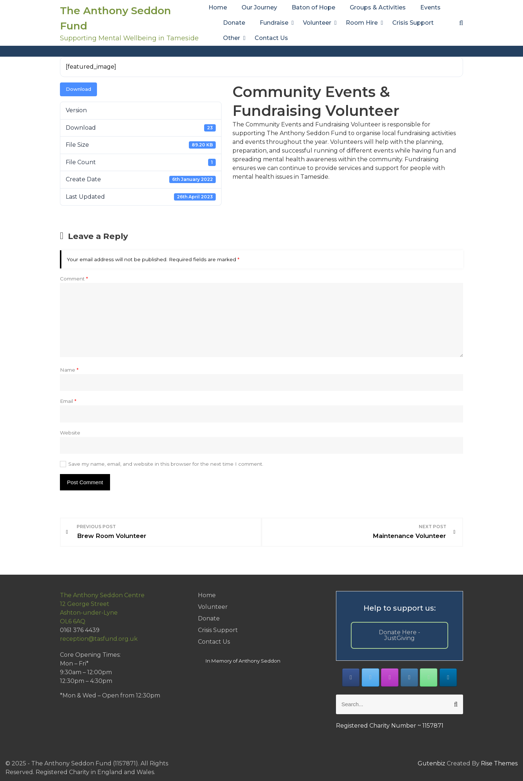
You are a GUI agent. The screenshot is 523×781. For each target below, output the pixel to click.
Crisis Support (413, 22)
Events (430, 7)
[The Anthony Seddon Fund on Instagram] (389, 677)
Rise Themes (499, 762)
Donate (234, 22)
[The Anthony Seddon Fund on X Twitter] (370, 677)
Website (70, 433)
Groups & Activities (378, 7)
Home (217, 7)
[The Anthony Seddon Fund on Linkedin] (448, 677)
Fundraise (274, 22)
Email (68, 401)
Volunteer (317, 22)
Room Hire (362, 22)
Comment (74, 279)
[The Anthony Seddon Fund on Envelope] (409, 677)
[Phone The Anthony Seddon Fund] (428, 677)
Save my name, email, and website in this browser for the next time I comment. (165, 464)
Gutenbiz (432, 762)
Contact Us (271, 38)
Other (231, 38)
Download (78, 89)
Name (69, 370)
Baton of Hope (313, 7)
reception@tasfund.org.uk (99, 638)
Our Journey (259, 7)
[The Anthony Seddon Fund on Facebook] (351, 677)
